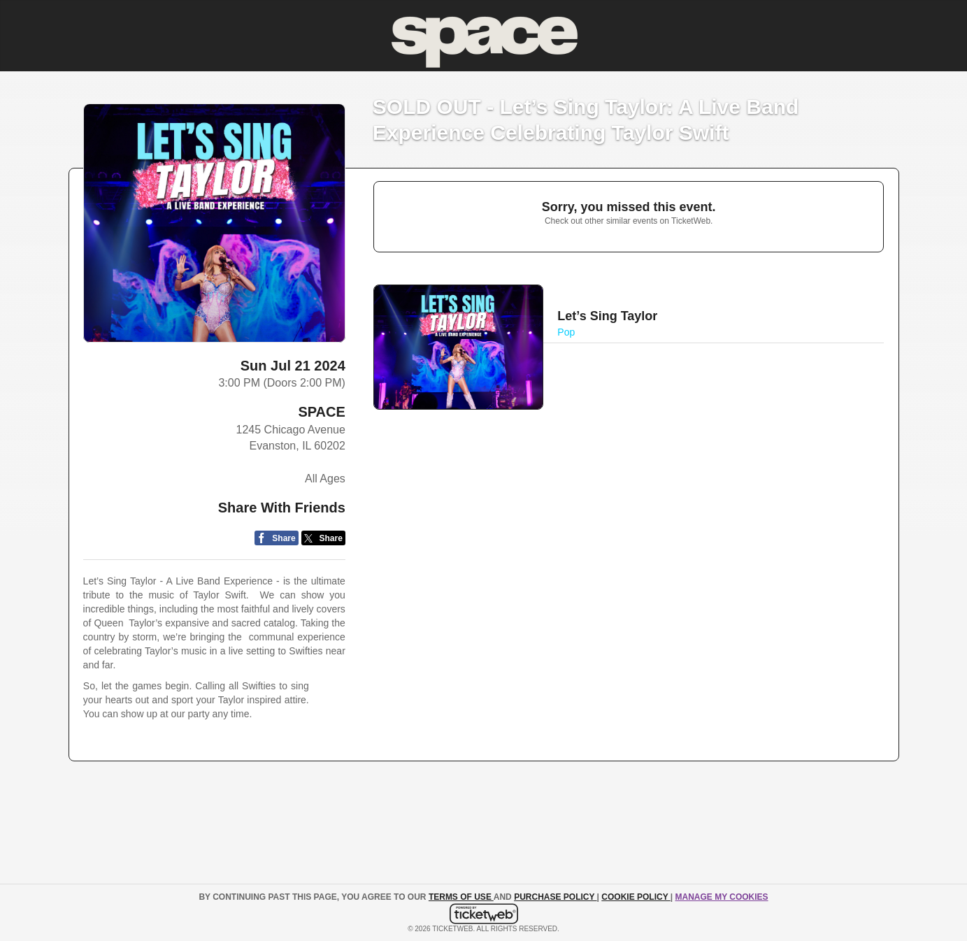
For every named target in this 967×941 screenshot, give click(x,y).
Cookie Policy (635, 897)
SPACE (321, 411)
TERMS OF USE (461, 897)
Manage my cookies (721, 897)
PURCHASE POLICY (555, 897)
